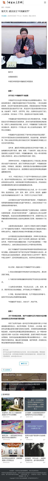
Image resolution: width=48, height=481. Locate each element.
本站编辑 (3, 16)
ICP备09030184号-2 (33, 478)
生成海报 (6, 369)
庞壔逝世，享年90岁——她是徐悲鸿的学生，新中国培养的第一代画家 (35, 459)
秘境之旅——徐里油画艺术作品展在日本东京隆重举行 (12, 436)
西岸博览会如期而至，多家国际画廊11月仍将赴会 (12, 459)
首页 (2, 7)
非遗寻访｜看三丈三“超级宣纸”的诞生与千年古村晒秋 (12, 414)
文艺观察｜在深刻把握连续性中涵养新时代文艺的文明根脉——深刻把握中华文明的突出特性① (35, 414)
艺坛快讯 (25, 16)
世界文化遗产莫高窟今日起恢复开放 (35, 436)
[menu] (45, 2)
